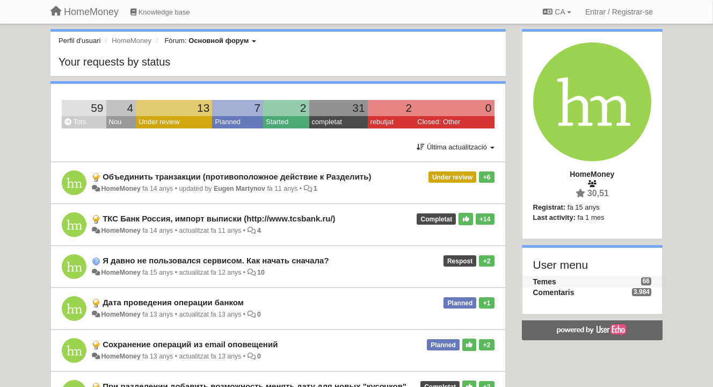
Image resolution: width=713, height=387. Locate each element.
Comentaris (553, 292)
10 (261, 272)
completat (327, 122)
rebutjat (382, 122)
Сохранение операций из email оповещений (190, 344)
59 (97, 108)
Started (277, 122)
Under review (159, 122)
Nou (115, 122)
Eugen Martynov (239, 188)
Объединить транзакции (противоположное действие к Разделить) (237, 176)
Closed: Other (438, 122)
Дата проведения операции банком (173, 302)
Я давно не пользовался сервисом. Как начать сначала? (216, 260)
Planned (228, 122)
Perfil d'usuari (79, 41)
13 (203, 108)
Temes (544, 281)
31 (358, 108)
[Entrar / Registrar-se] (619, 12)
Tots (75, 122)
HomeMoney (120, 188)
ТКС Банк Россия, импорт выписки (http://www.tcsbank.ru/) (219, 218)
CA (557, 12)
